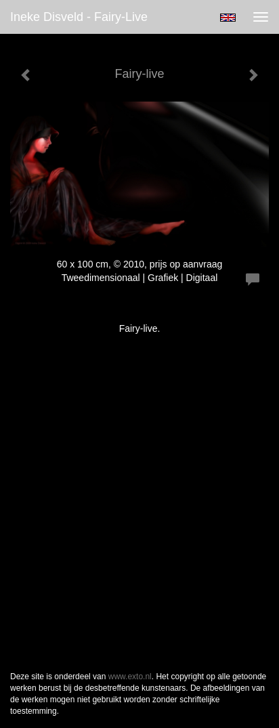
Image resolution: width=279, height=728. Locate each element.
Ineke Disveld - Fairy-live (79, 17)
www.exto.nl (130, 676)
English (228, 18)
